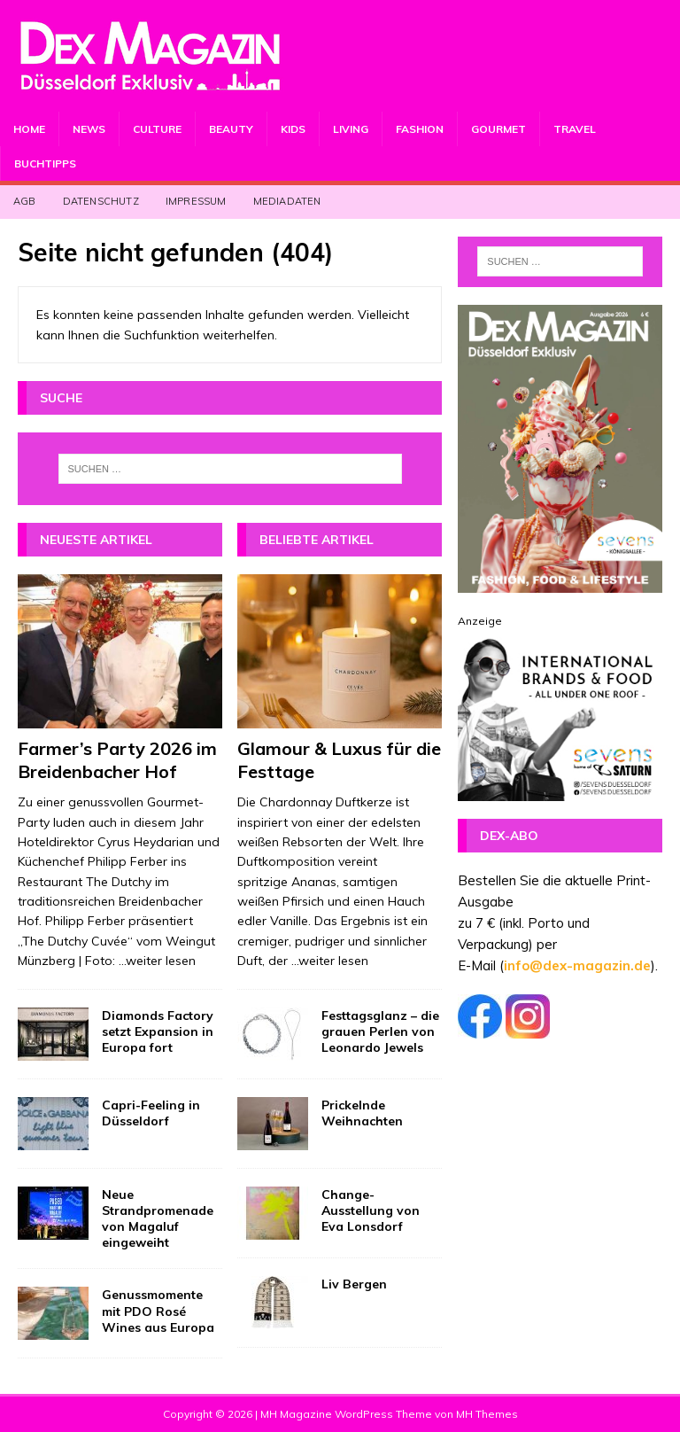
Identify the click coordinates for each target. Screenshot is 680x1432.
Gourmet (498, 129)
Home (29, 129)
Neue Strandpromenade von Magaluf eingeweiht (157, 1219)
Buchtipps (45, 163)
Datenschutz (101, 201)
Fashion (420, 129)
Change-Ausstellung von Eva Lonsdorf (370, 1210)
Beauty (231, 129)
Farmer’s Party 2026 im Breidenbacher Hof (117, 759)
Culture (157, 129)
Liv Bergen (354, 1284)
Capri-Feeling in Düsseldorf (151, 1113)
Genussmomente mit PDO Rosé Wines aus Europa (158, 1311)
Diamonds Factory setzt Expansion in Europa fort (157, 1031)
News (89, 129)
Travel (574, 129)
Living (350, 129)
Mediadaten (287, 201)
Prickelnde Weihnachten (362, 1113)
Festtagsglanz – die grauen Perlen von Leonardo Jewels (380, 1031)
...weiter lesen (157, 961)
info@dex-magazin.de (577, 965)
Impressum (196, 201)
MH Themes (487, 1413)
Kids (293, 129)
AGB (24, 201)
